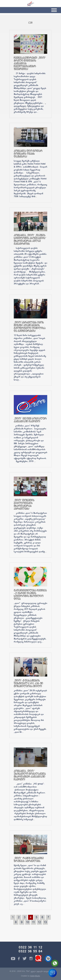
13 (45, 922)
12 (39, 922)
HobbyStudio (35, 976)
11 (33, 922)
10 (27, 922)
